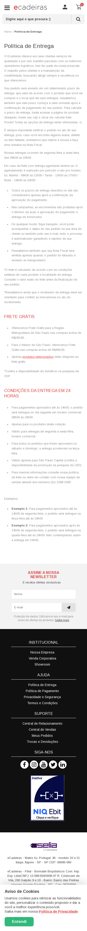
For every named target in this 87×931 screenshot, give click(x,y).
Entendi (19, 922)
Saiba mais (62, 620)
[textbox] (43, 19)
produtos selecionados (38, 356)
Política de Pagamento (42, 691)
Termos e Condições (42, 703)
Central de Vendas (42, 729)
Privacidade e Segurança (42, 697)
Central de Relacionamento (42, 723)
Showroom (42, 664)
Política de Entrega (42, 685)
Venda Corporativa (42, 658)
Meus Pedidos (42, 735)
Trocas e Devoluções (42, 741)
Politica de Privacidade (58, 911)
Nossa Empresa (42, 652)
